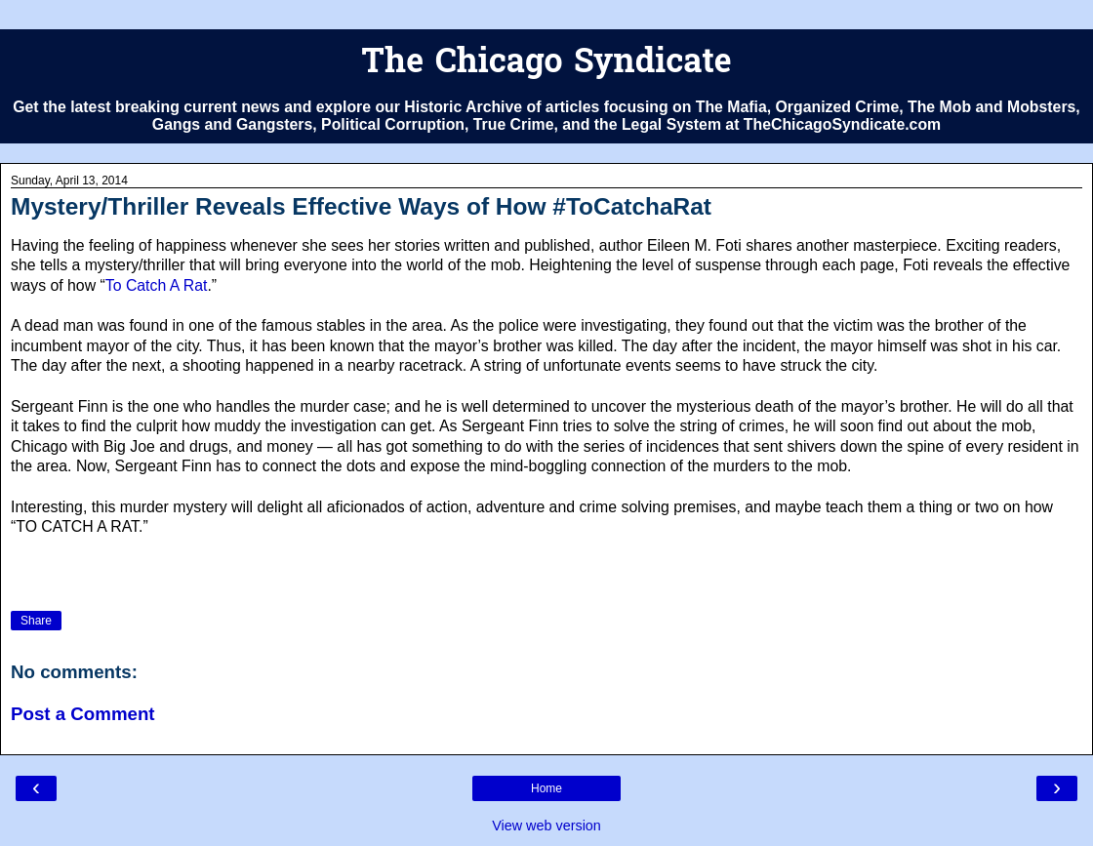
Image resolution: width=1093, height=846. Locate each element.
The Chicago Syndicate (546, 64)
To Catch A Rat (156, 285)
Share (36, 620)
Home (546, 788)
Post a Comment (83, 714)
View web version (546, 825)
